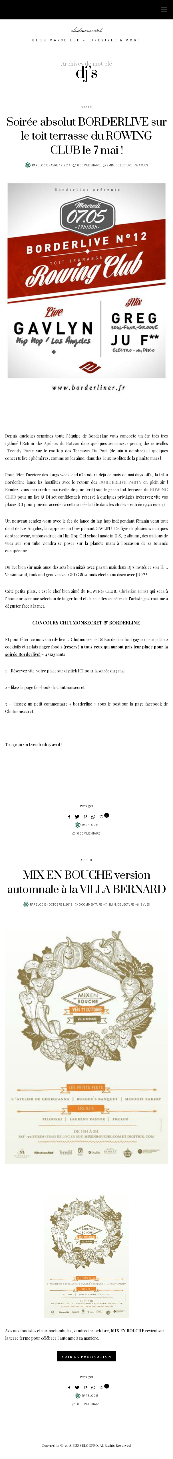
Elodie (43, 166)
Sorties (86, 107)
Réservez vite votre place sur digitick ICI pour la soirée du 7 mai (67, 671)
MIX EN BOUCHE (127, 1330)
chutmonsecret (86, 30)
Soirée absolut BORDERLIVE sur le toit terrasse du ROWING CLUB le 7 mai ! (87, 136)
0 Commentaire (88, 166)
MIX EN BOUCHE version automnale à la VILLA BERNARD (86, 882)
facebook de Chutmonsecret (59, 687)
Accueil (87, 860)
